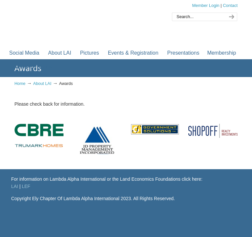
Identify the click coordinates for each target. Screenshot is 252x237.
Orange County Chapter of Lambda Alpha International (80, 22)
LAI (14, 186)
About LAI (42, 83)
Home (20, 83)
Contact (230, 5)
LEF (26, 186)
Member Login (205, 5)
